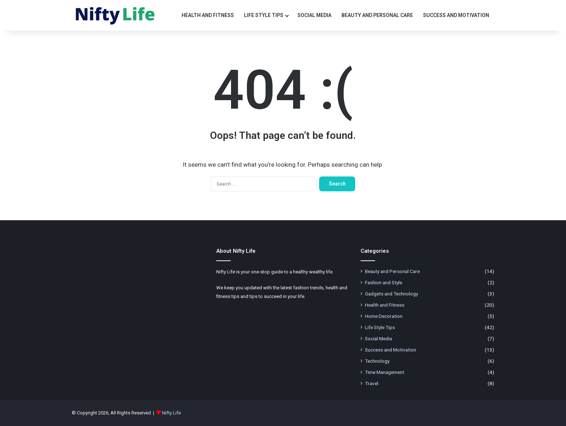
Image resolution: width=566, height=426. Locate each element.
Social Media (314, 15)
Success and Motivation (456, 15)
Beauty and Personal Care (377, 15)
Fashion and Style (383, 282)
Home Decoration (383, 316)
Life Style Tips (263, 15)
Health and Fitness (208, 15)
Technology (377, 361)
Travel (371, 383)
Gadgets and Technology (391, 294)
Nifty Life (171, 413)
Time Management (384, 372)
